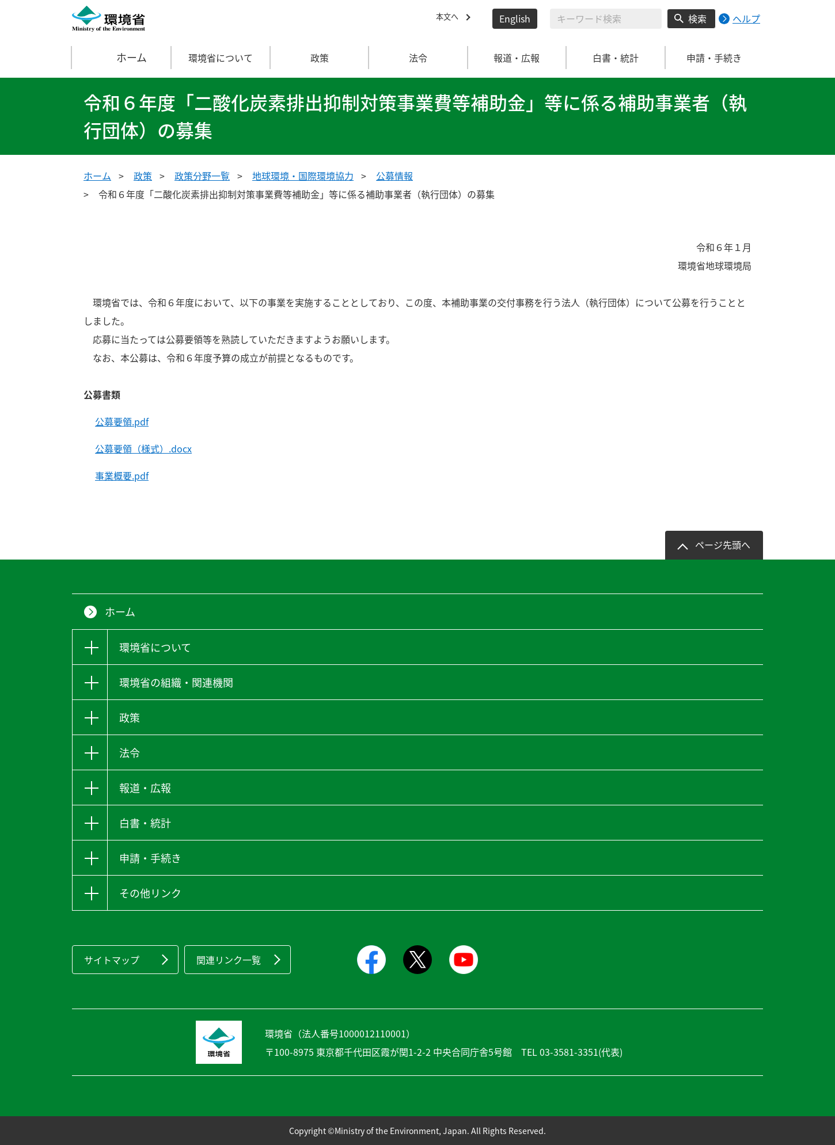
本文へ (450, 18)
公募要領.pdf (122, 421)
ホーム (122, 57)
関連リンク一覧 (228, 960)
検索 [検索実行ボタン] (697, 18)
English (514, 18)
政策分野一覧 (202, 175)
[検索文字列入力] (606, 19)
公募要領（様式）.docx (143, 448)
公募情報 (394, 175)
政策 (143, 175)
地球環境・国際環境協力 (303, 175)
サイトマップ (111, 960)
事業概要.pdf (122, 475)
